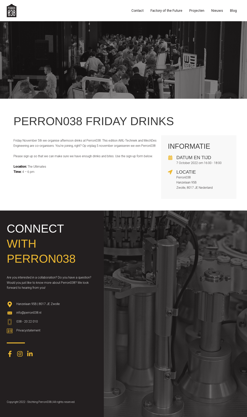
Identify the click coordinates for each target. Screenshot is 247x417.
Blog (233, 10)
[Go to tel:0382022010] (52, 322)
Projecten (196, 10)
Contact (137, 10)
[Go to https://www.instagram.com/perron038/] (20, 354)
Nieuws (217, 10)
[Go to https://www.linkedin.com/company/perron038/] (30, 354)
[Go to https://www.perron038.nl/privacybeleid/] (52, 331)
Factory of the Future (166, 10)
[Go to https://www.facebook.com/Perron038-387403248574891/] (10, 354)
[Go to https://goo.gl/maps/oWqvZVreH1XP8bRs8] (52, 304)
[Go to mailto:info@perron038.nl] (52, 313)
